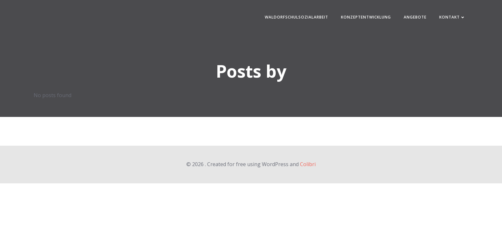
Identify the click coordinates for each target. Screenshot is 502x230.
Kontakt (452, 17)
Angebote (415, 17)
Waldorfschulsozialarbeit (296, 17)
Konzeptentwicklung (366, 17)
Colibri (308, 164)
